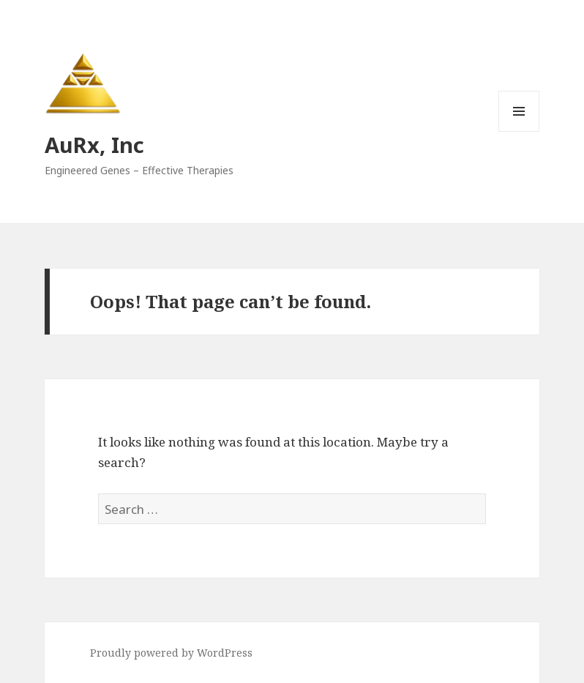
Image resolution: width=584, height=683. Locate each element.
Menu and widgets (519, 131)
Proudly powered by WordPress (171, 653)
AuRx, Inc (94, 144)
